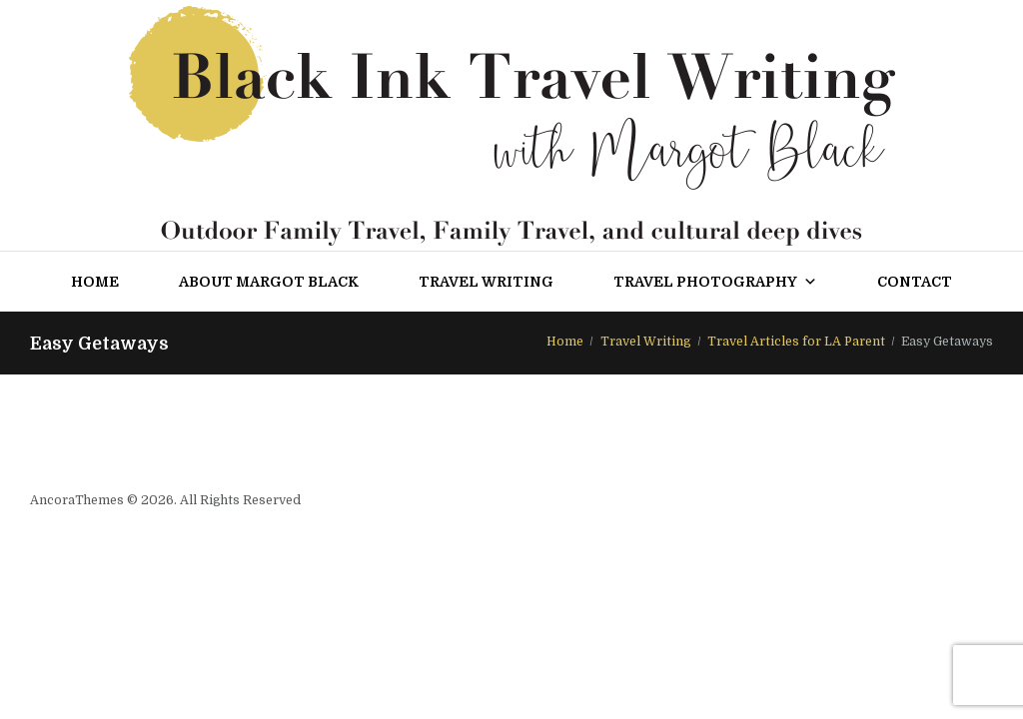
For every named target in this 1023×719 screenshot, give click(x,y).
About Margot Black (269, 282)
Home (95, 282)
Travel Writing (486, 282)
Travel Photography (715, 282)
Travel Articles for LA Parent (796, 342)
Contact (914, 282)
